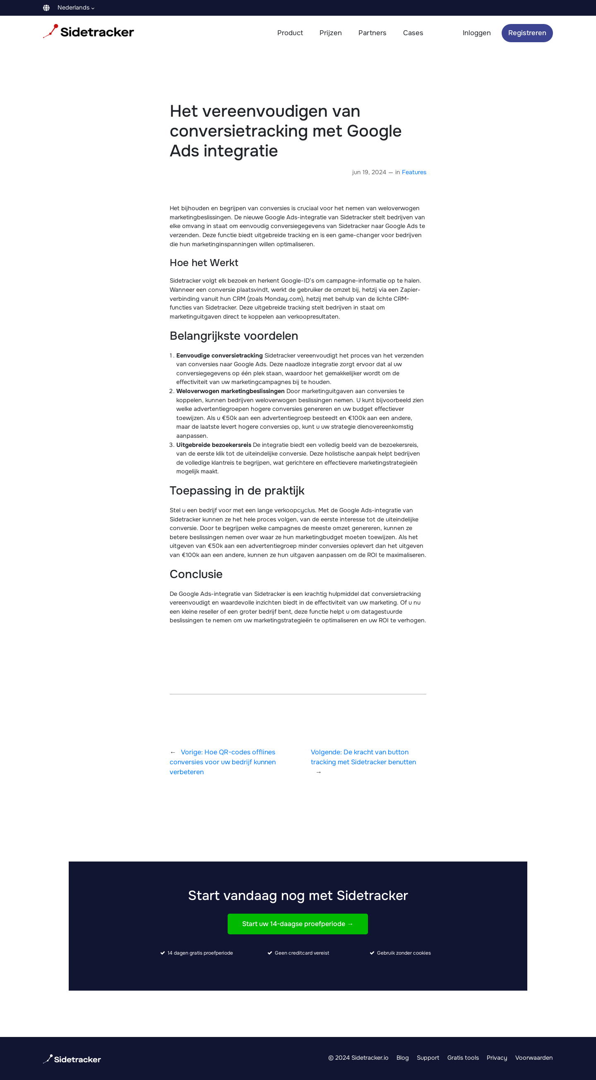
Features (414, 172)
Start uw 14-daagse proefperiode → (297, 923)
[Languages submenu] (93, 8)
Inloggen (477, 33)
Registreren (527, 33)
